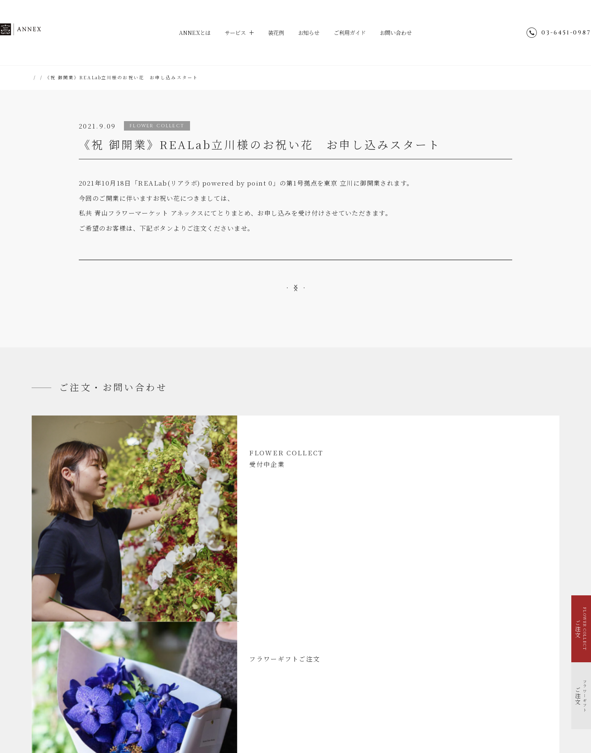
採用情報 (397, 685)
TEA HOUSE (305, 715)
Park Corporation (387, 715)
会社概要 (397, 674)
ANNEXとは (188, 33)
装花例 (274, 33)
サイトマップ (402, 644)
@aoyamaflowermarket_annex (452, 623)
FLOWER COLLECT (65, 631)
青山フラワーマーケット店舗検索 (425, 695)
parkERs (343, 715)
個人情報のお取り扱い (412, 664)
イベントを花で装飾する (70, 650)
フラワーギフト (60, 640)
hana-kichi (265, 715)
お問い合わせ (403, 33)
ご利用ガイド (353, 33)
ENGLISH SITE (406, 654)
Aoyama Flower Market (211, 715)
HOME (41, 77)
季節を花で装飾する (65, 660)
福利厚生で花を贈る (65, 670)
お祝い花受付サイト (296, 272)
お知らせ (309, 33)
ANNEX (63, 33)
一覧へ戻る (295, 334)
